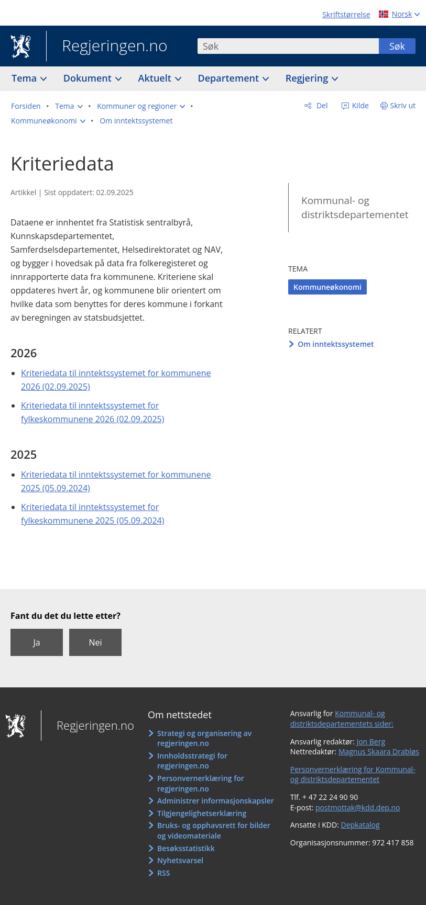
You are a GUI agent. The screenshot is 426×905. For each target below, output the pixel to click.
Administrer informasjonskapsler (215, 801)
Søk (397, 46)
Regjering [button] (308, 78)
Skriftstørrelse (346, 14)
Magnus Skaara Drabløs (378, 751)
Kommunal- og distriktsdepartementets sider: (342, 718)
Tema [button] (25, 78)
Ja (36, 642)
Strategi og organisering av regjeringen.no (204, 738)
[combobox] (288, 46)
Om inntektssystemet (336, 344)
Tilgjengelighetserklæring (201, 813)
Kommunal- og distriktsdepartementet (354, 207)
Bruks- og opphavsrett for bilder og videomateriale (213, 830)
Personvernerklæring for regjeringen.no (200, 783)
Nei (95, 642)
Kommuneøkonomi (327, 287)
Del (320, 105)
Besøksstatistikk (186, 848)
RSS (163, 873)
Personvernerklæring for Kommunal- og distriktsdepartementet (353, 774)
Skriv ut (403, 105)
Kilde (359, 105)
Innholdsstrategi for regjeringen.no (192, 761)
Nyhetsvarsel (180, 860)
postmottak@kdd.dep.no (357, 807)
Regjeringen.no (107, 47)
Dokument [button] (88, 78)
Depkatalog (360, 825)
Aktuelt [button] (156, 78)
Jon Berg (370, 741)
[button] (68, 106)
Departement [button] (229, 78)
